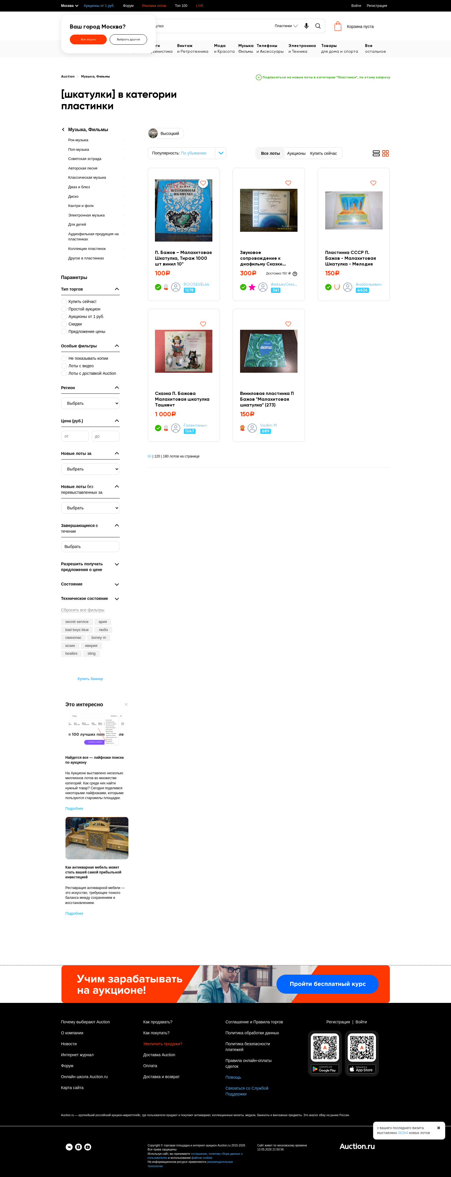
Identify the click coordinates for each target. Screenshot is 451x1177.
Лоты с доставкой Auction (92, 373)
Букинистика (162, 48)
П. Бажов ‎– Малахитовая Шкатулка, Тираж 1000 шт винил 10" (183, 259)
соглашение (199, 1153)
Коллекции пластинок (87, 248)
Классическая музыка (87, 177)
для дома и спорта (343, 48)
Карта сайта (72, 1087)
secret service (77, 621)
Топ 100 (181, 6)
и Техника (305, 48)
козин (70, 645)
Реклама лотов (154, 6)
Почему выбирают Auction (85, 1022)
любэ (103, 630)
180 (166, 456)
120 (157, 456)
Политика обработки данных (252, 1033)
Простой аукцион (85, 309)
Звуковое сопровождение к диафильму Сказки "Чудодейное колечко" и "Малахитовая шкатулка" (267, 259)
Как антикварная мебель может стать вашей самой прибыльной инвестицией (93, 872)
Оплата (150, 1065)
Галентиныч (195, 425)
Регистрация (377, 6)
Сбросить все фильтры (82, 610)
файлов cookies (201, 1157)
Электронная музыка (86, 215)
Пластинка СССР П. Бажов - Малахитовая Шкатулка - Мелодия (350, 259)
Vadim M (268, 425)
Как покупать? (156, 1033)
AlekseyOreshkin (284, 285)
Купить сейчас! (83, 301)
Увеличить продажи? (162, 1044)
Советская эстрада (85, 159)
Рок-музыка (78, 140)
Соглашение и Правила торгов (254, 1022)
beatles (72, 653)
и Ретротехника (195, 48)
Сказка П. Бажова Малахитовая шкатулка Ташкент (182, 399)
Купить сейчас (323, 153)
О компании (72, 1033)
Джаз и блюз (79, 187)
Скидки (75, 324)
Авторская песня (83, 168)
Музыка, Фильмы (95, 76)
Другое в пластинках (86, 258)
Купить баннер (90, 679)
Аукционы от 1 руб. (99, 6)
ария (103, 621)
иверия (91, 645)
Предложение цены (87, 331)
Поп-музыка (78, 149)
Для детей (77, 224)
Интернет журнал (77, 1054)
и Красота (226, 48)
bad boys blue (77, 630)
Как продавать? (158, 1022)
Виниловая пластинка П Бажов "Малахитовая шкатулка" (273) (267, 399)
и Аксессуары (273, 48)
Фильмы (247, 48)
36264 (403, 1133)
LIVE (199, 6)
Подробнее (74, 809)
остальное (377, 48)
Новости (69, 1044)
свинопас (74, 637)
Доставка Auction (159, 1054)
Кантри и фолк (81, 206)
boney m (98, 637)
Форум (128, 6)
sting (91, 653)
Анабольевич (369, 285)
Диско (73, 196)
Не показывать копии (88, 358)
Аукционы (296, 153)
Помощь (233, 1077)
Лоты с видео (81, 366)
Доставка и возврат (161, 1076)
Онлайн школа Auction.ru (84, 1076)
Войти (356, 6)
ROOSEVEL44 (196, 285)
